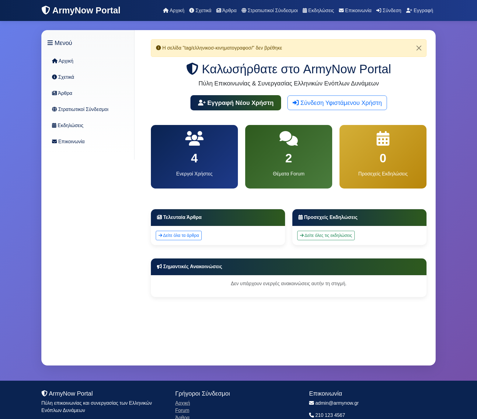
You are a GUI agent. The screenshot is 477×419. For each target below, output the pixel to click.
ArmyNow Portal (80, 10)
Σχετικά (200, 10)
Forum (182, 410)
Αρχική (173, 10)
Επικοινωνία (355, 10)
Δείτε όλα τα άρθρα (178, 235)
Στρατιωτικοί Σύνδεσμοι (270, 10)
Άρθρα (226, 10)
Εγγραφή (419, 10)
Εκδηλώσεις (318, 10)
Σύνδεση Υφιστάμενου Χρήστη (337, 102)
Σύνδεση (388, 10)
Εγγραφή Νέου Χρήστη (236, 102)
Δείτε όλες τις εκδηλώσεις (326, 235)
